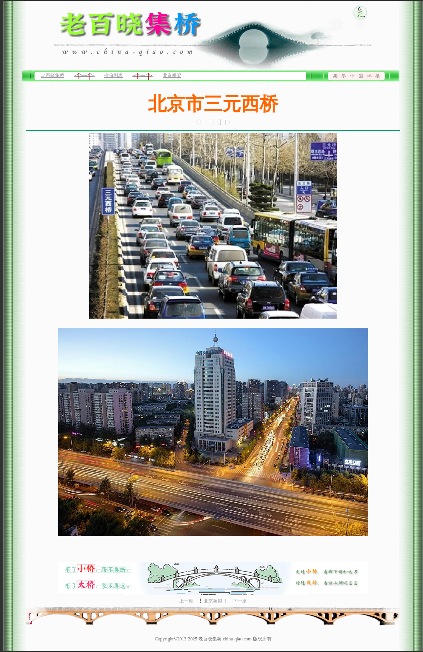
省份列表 (113, 75)
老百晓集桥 (52, 75)
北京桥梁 (172, 75)
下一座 (240, 601)
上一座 (186, 601)
